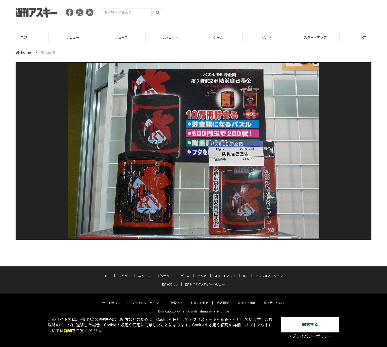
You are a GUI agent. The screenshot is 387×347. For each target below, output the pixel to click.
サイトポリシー (112, 299)
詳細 (68, 330)
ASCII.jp (170, 280)
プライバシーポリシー (147, 299)
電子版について (274, 299)
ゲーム (218, 37)
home (23, 52)
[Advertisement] (279, 14)
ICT (245, 271)
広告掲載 (223, 299)
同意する (310, 324)
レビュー (72, 37)
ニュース (121, 37)
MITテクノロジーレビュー (205, 280)
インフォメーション (269, 271)
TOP (24, 37)
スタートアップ (315, 37)
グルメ (267, 37)
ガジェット (170, 37)
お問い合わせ (199, 299)
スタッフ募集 (246, 299)
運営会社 (176, 299)
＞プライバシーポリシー (310, 336)
